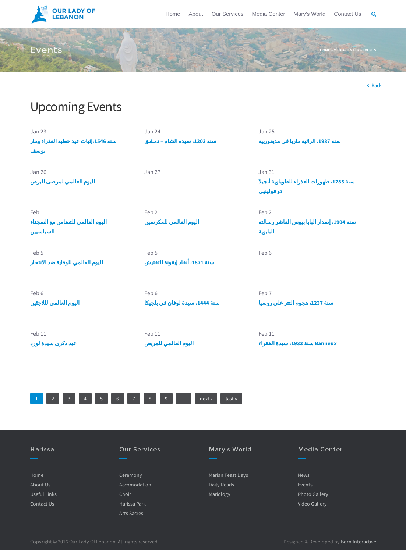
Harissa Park (132, 503)
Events (369, 50)
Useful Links (43, 494)
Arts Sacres (131, 513)
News (304, 475)
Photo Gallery (313, 494)
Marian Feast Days (228, 475)
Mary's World (310, 14)
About (196, 14)
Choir (125, 494)
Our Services (228, 14)
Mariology (219, 494)
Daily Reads (221, 484)
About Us (40, 484)
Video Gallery (312, 503)
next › (206, 398)
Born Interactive (358, 541)
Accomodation (135, 484)
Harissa (42, 449)
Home (173, 14)
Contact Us (347, 14)
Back (376, 85)
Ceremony (130, 475)
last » (231, 398)
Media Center (268, 14)
